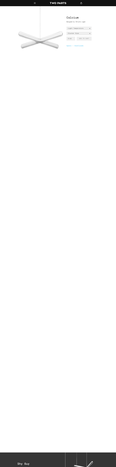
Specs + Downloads (74, 46)
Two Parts (58, 3)
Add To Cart (84, 38)
